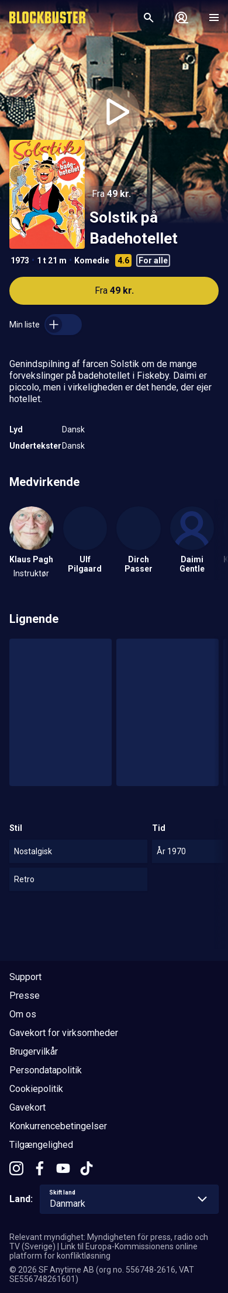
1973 (20, 260)
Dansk (73, 429)
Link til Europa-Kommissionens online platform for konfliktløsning (103, 1251)
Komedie (91, 260)
